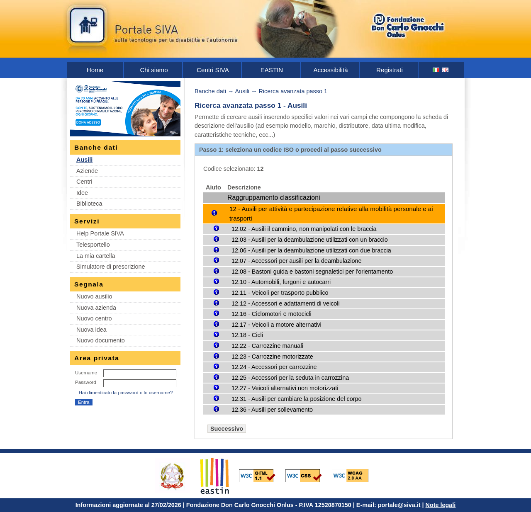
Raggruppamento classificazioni (273, 197)
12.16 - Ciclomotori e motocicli (271, 314)
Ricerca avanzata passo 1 (292, 91)
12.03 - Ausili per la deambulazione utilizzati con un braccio (309, 239)
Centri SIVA (213, 69)
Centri (84, 181)
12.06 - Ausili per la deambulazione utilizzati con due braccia (311, 250)
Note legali (441, 505)
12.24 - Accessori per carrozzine (274, 367)
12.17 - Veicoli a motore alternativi (276, 324)
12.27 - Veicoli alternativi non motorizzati (285, 388)
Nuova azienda (96, 307)
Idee (82, 192)
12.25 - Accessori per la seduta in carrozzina (290, 377)
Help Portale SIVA (100, 233)
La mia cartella (95, 255)
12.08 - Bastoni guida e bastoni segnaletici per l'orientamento (312, 271)
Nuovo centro (94, 318)
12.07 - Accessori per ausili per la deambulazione (296, 260)
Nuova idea (91, 329)
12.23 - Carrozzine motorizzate (272, 356)
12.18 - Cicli (247, 335)
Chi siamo (154, 69)
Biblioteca (89, 203)
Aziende (87, 170)
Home (95, 69)
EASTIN (272, 69)
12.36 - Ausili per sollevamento (272, 409)
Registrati (389, 69)
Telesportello (93, 244)
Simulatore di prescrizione (110, 266)
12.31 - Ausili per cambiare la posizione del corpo (296, 399)
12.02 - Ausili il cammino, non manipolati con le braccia (304, 229)
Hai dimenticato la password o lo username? (126, 392)
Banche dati (210, 91)
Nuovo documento (100, 340)
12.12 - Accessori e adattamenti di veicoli (285, 303)
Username (86, 372)
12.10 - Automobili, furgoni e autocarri (281, 282)
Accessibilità (330, 69)
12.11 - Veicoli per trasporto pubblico (280, 292)
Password (85, 382)
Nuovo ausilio (94, 296)
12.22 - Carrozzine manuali (267, 345)
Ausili (84, 159)
